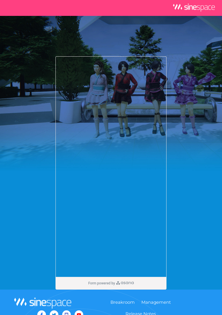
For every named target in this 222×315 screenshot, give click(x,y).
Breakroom (122, 302)
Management (156, 302)
